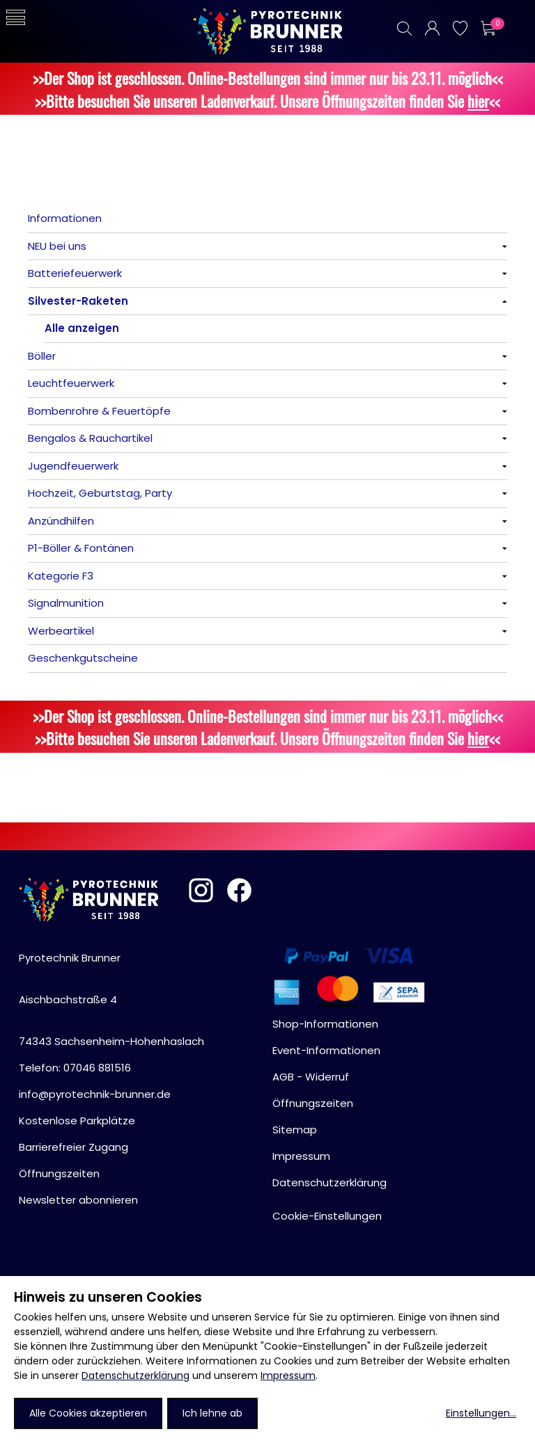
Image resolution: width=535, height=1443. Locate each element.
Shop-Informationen (325, 1024)
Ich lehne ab (212, 1413)
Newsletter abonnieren (78, 1200)
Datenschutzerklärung (135, 1375)
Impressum (288, 1375)
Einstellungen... (481, 1413)
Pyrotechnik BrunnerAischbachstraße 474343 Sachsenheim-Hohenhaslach (111, 999)
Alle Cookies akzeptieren (88, 1413)
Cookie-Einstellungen (327, 1216)
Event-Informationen (326, 1050)
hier (478, 100)
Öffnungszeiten (59, 1173)
